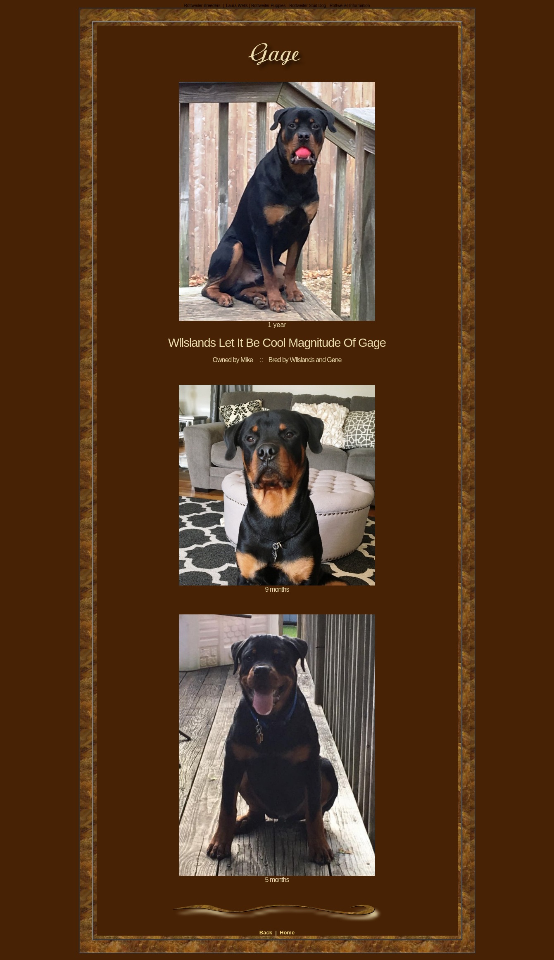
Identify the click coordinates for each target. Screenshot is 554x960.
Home (287, 932)
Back (265, 932)
